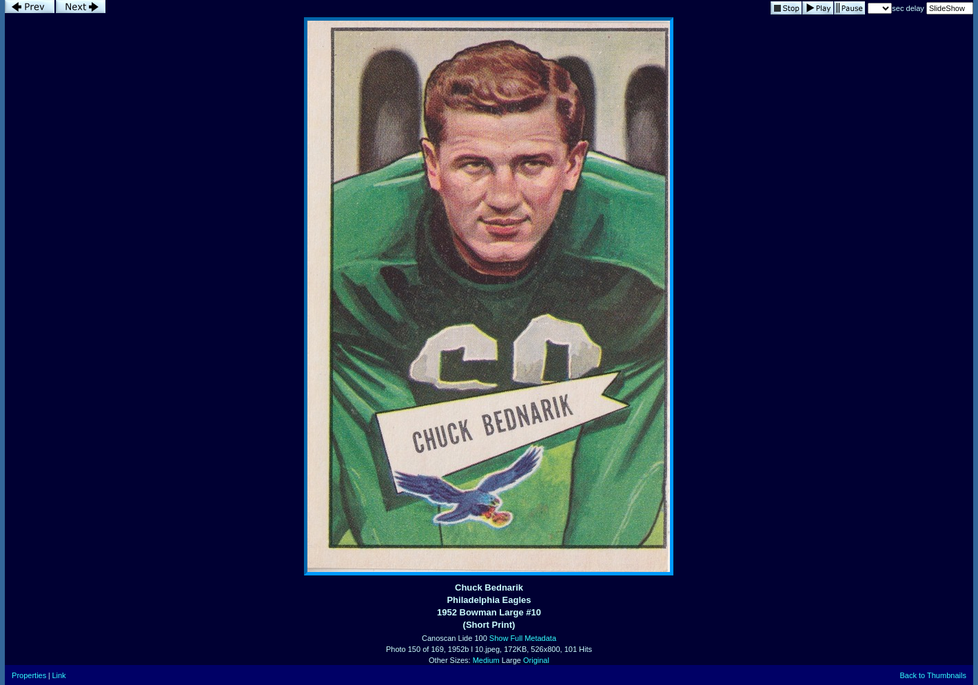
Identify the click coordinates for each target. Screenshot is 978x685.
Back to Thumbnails (932, 675)
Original (536, 660)
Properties (29, 675)
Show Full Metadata (522, 638)
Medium (486, 660)
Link (58, 675)
